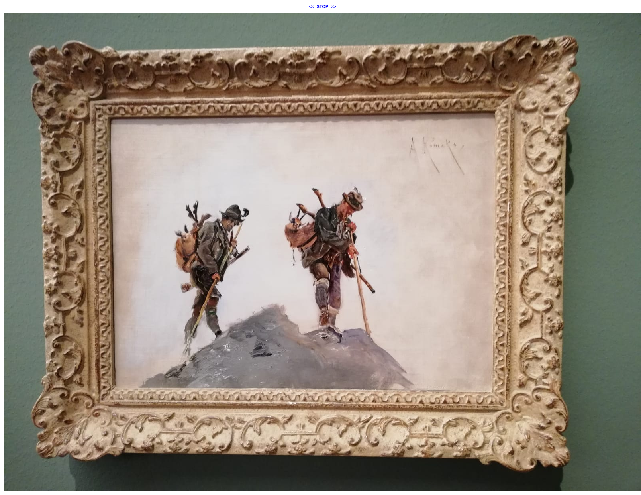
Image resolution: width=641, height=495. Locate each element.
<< (311, 6)
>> (333, 6)
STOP (323, 6)
